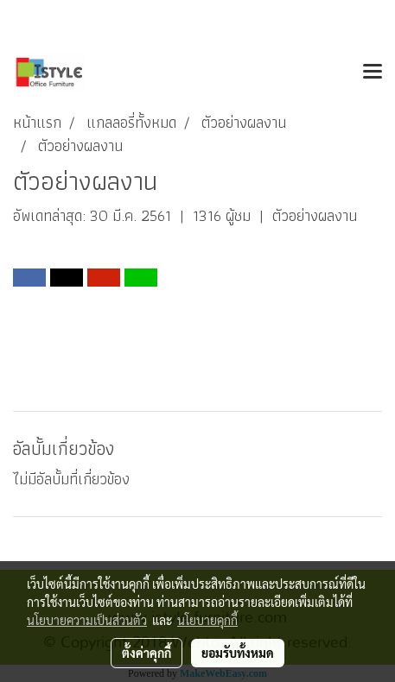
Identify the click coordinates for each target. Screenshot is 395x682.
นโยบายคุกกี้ (207, 620)
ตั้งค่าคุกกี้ (146, 652)
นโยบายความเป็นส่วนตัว (87, 620)
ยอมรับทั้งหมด (237, 652)
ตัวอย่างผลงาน (314, 215)
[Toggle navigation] (373, 73)
